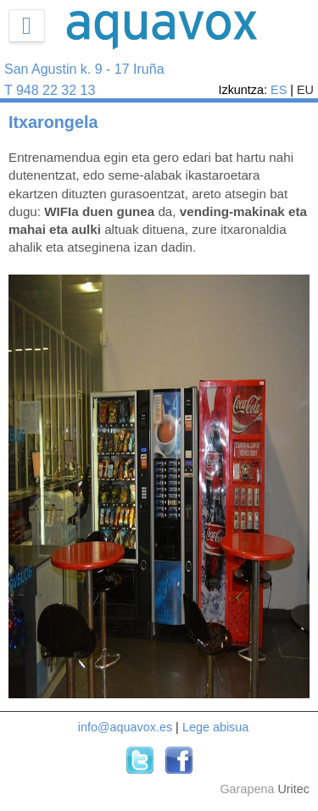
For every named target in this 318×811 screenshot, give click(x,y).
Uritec (293, 789)
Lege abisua (215, 727)
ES (279, 90)
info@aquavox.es (125, 727)
